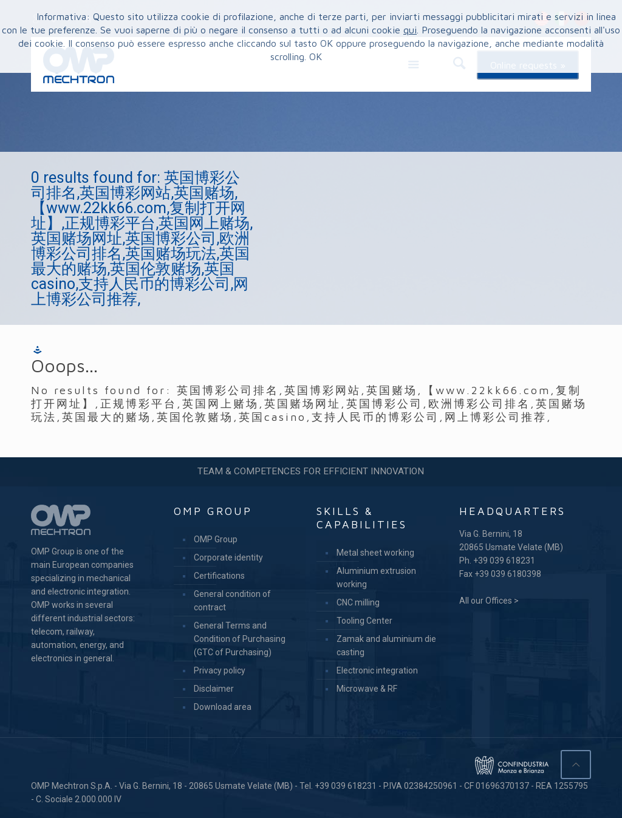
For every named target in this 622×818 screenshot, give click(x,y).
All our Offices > (489, 600)
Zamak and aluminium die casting (386, 645)
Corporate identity (228, 557)
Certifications (219, 576)
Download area (222, 707)
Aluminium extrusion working (376, 577)
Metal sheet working (375, 552)
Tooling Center (364, 620)
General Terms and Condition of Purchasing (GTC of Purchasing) (239, 639)
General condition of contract (232, 600)
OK (315, 56)
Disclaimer (214, 689)
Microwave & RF (367, 689)
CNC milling (358, 602)
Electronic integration (377, 670)
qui (410, 29)
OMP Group (216, 539)
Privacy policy (219, 670)
